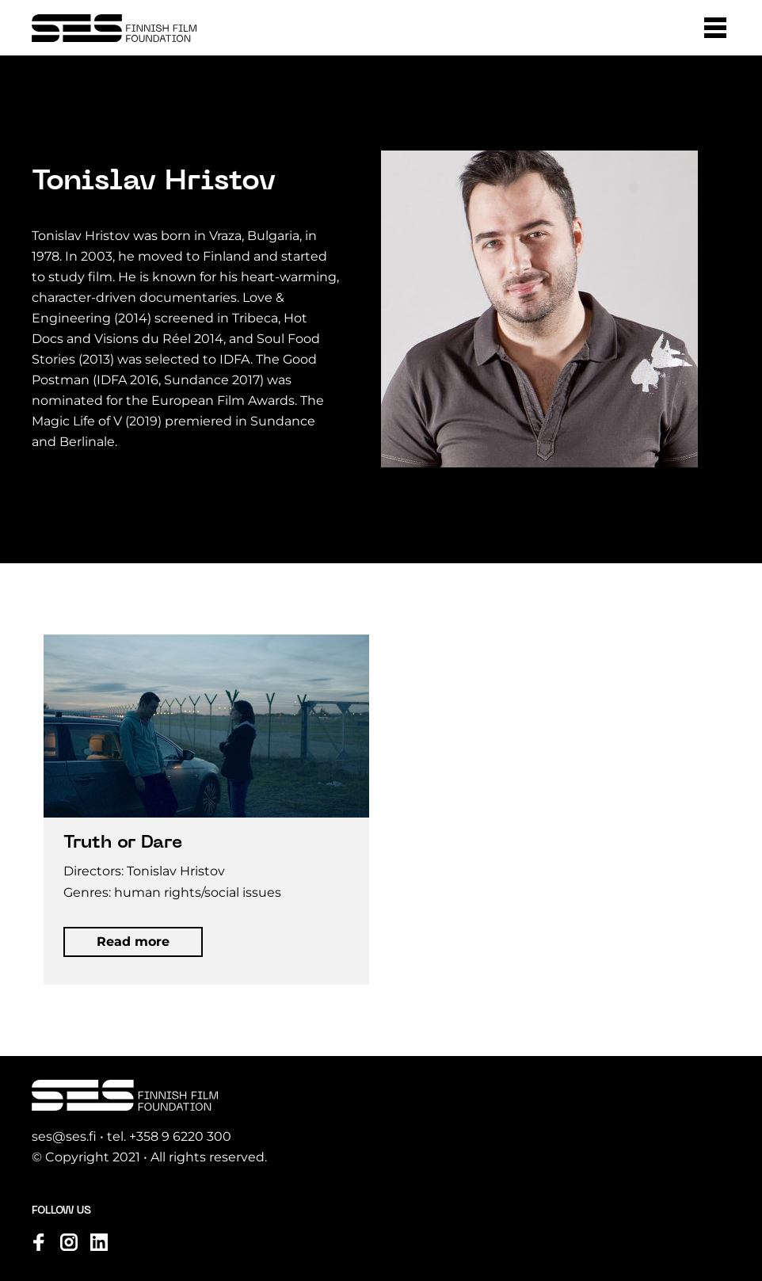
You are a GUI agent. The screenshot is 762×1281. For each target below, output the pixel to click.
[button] (715, 27)
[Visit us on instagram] (69, 1242)
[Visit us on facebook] (39, 1242)
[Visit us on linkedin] (99, 1242)
